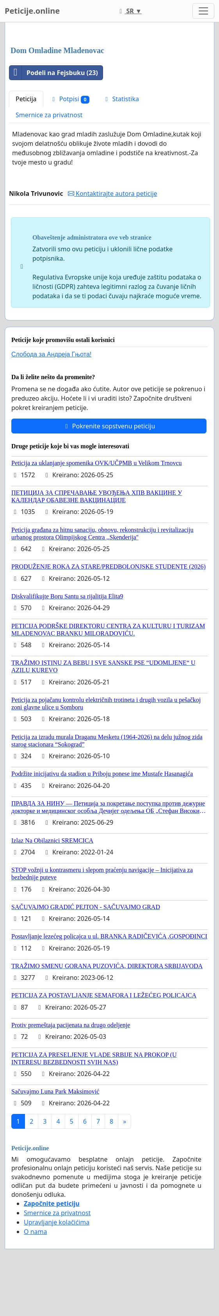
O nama (35, 1231)
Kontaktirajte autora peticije (112, 193)
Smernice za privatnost (49, 115)
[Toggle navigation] (203, 11)
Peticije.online (32, 10)
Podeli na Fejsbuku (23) (53, 73)
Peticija (26, 99)
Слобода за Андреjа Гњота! (51, 354)
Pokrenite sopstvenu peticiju (109, 426)
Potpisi (70, 99)
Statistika (121, 99)
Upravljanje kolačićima (56, 1222)
